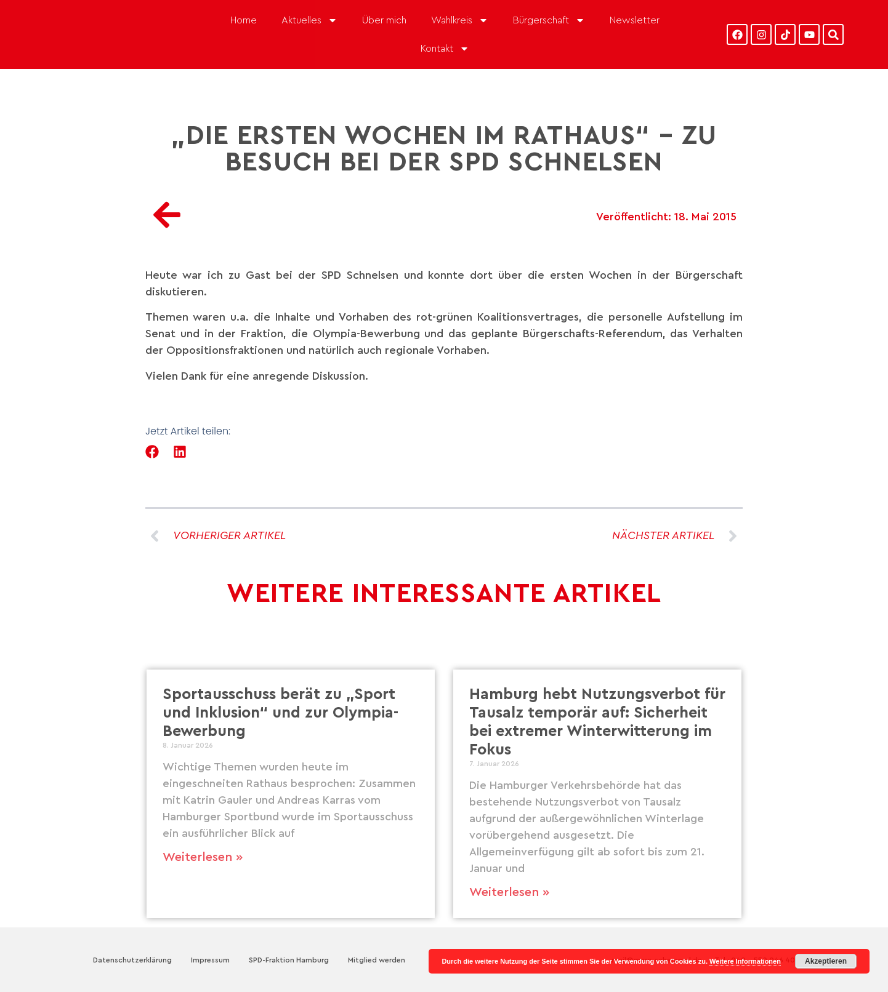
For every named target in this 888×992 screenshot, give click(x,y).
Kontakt (445, 49)
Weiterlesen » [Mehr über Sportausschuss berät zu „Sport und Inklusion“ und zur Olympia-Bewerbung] (203, 857)
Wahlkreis (459, 20)
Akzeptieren (826, 961)
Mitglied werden (376, 960)
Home (243, 20)
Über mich (384, 20)
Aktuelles (309, 20)
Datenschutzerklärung (132, 960)
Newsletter (635, 20)
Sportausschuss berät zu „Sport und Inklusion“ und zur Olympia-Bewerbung (280, 713)
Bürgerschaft (549, 20)
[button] (152, 452)
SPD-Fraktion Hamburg (289, 960)
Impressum (210, 960)
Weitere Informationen (745, 961)
